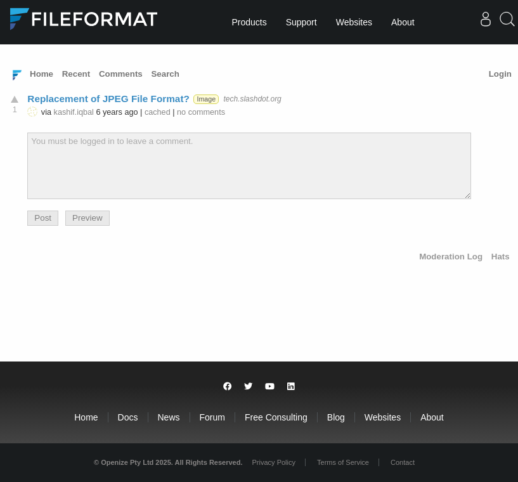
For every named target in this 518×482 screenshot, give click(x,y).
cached (158, 112)
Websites (354, 22)
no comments (201, 112)
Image (206, 99)
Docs (128, 417)
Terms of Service (343, 462)
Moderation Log (450, 256)
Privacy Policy (273, 462)
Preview (87, 218)
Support (301, 22)
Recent (76, 74)
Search (165, 74)
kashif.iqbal (74, 112)
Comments (121, 74)
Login (500, 74)
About (403, 22)
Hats (500, 256)
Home (41, 74)
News (169, 417)
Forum (212, 417)
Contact (403, 462)
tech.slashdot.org (252, 98)
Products (248, 22)
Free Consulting (276, 417)
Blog (336, 417)
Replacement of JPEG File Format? (108, 98)
